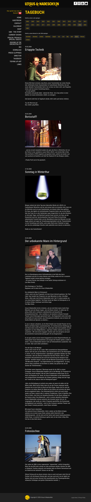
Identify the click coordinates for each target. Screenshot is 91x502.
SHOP (19, 29)
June (63, 36)
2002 (27, 28)
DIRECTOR (17, 56)
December (28, 36)
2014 (27, 25)
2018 (69, 21)
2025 (32, 21)
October (41, 36)
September (48, 36)
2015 (85, 21)
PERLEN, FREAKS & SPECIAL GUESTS (14, 39)
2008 (59, 25)
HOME (19, 17)
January (28, 39)
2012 (38, 25)
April (72, 36)
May (67, 36)
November (35, 36)
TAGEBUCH (17, 58)
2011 (43, 25)
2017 (74, 21)
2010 (48, 25)
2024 (38, 21)
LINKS (19, 64)
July (59, 36)
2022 (48, 21)
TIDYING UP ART (15, 61)
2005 (74, 25)
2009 (53, 25)
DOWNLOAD (17, 50)
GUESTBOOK (16, 20)
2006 (69, 25)
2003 (85, 25)
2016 (79, 21)
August (54, 36)
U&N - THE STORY (15, 32)
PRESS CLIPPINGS (14, 53)
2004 (79, 25)
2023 (43, 21)
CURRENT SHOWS (15, 35)
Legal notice (74, 497)
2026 (27, 21)
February (82, 36)
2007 (64, 25)
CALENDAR (17, 26)
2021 (53, 21)
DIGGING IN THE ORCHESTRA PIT (15, 43)
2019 (64, 21)
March (76, 36)
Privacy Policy (81, 497)
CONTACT (17, 23)
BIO (20, 47)
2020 (59, 21)
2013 (32, 25)
